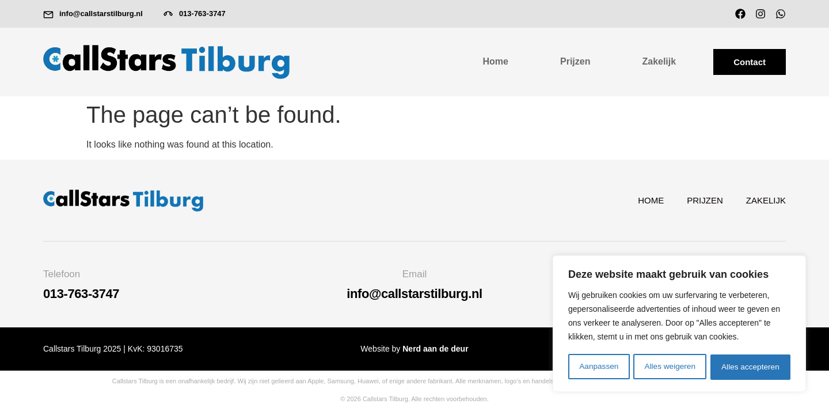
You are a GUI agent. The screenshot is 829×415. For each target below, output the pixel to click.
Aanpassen (599, 367)
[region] (679, 324)
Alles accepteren (751, 367)
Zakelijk (659, 61)
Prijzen (575, 61)
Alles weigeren (670, 367)
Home (495, 61)
